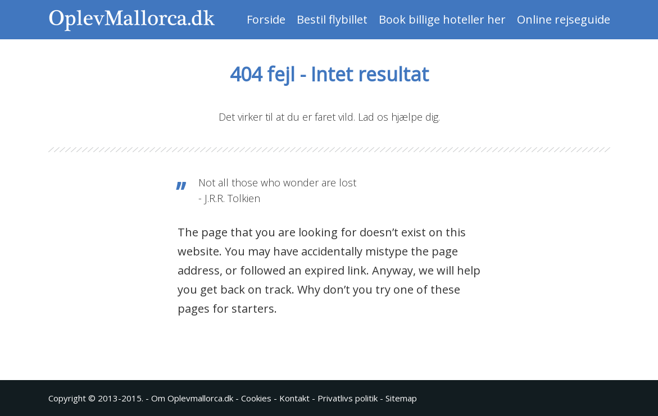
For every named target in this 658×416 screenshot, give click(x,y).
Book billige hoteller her (442, 19)
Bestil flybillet (332, 19)
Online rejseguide (563, 19)
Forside (266, 19)
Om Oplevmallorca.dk (192, 398)
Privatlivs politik (347, 398)
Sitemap (401, 398)
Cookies (256, 398)
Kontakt (294, 398)
